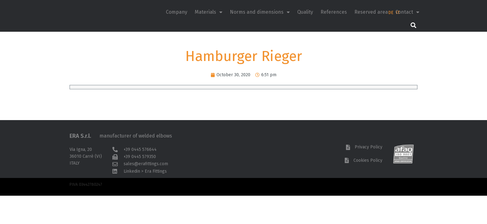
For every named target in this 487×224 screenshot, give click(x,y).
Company (176, 12)
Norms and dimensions (260, 12)
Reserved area (371, 12)
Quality (305, 12)
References (334, 12)
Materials (208, 12)
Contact (407, 12)
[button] (413, 25)
